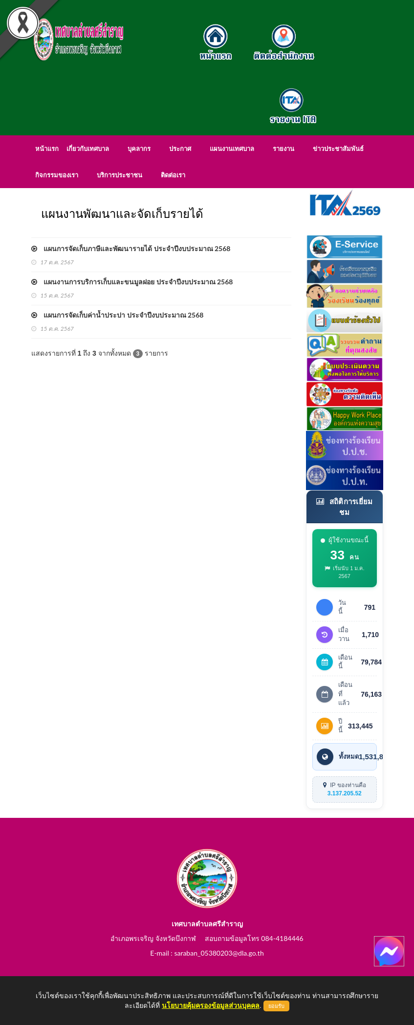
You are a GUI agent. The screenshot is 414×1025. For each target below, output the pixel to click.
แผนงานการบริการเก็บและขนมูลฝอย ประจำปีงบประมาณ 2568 (132, 282)
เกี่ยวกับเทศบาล (87, 148)
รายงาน (283, 148)
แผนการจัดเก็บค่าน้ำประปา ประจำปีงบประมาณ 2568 (117, 315)
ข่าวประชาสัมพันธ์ (338, 148)
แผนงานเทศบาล (232, 148)
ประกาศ (180, 148)
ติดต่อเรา (173, 175)
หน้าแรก (47, 148)
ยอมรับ (276, 1006)
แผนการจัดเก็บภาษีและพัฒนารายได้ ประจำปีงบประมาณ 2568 (131, 248)
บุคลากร (139, 148)
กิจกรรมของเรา (56, 175)
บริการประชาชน (119, 175)
